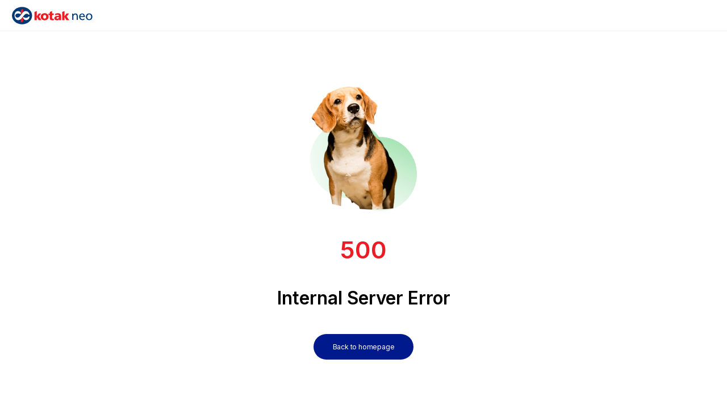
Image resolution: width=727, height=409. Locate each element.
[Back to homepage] (364, 335)
